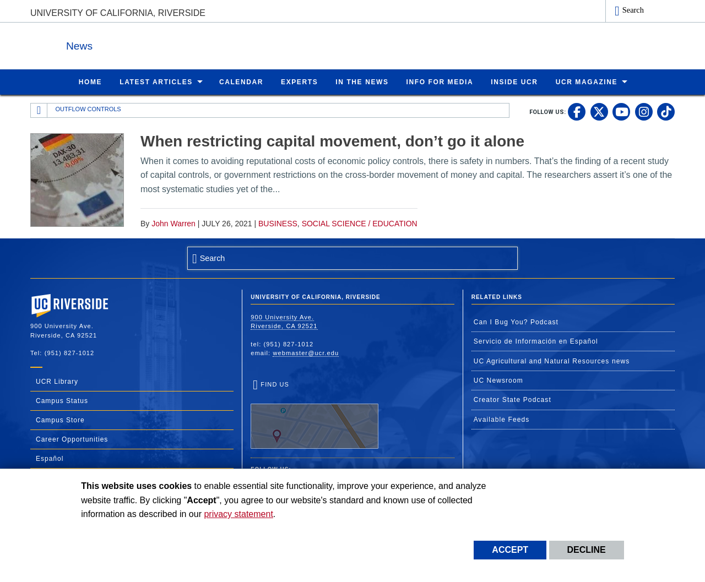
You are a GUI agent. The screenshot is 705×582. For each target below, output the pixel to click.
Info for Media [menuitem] (440, 81)
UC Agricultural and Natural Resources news (552, 361)
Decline (586, 549)
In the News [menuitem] (361, 81)
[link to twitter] (599, 111)
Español (49, 458)
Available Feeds (502, 419)
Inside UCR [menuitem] (514, 81)
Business (277, 223)
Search (633, 10)
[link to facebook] (576, 111)
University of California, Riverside (117, 13)
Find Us (314, 414)
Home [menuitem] (90, 81)
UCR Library (57, 381)
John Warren (173, 223)
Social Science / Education (359, 223)
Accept (510, 549)
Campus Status (62, 400)
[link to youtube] (621, 111)
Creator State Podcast (512, 399)
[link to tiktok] (666, 111)
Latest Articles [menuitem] (156, 81)
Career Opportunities (72, 439)
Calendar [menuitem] (241, 81)
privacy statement (238, 514)
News (151, 43)
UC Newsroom (498, 380)
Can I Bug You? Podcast (516, 321)
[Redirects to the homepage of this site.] (39, 110)
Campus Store (60, 419)
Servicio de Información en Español (536, 341)
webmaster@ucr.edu (306, 352)
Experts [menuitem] (299, 81)
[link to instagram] (644, 111)
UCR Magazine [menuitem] (587, 81)
